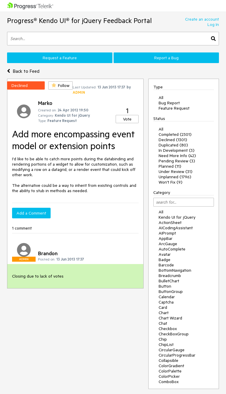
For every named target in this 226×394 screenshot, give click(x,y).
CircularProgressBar (177, 355)
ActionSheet (170, 222)
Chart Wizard (170, 318)
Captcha (166, 302)
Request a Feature (60, 57)
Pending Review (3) (177, 161)
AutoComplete (172, 249)
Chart (164, 312)
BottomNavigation (175, 270)
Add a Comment (31, 213)
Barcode (166, 265)
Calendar (167, 296)
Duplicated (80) (173, 145)
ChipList (166, 344)
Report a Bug (166, 57)
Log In (213, 24)
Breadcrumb (170, 275)
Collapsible (168, 360)
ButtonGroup (171, 291)
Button (165, 286)
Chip (163, 339)
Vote (127, 119)
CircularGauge (172, 349)
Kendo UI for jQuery (177, 217)
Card (163, 307)
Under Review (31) (175, 171)
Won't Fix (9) (170, 182)
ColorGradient (171, 365)
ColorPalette (170, 371)
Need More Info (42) (177, 155)
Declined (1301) (173, 139)
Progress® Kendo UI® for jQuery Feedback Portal (79, 20)
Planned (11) (170, 166)
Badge (164, 259)
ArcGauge (168, 243)
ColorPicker (169, 376)
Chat (163, 323)
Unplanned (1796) (175, 176)
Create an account (202, 19)
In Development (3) (177, 150)
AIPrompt (167, 233)
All (161, 97)
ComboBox (169, 381)
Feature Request (174, 108)
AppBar (165, 238)
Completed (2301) (175, 134)
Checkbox (168, 328)
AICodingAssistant (176, 227)
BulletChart (169, 280)
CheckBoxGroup (174, 334)
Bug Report (169, 102)
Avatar (165, 254)
